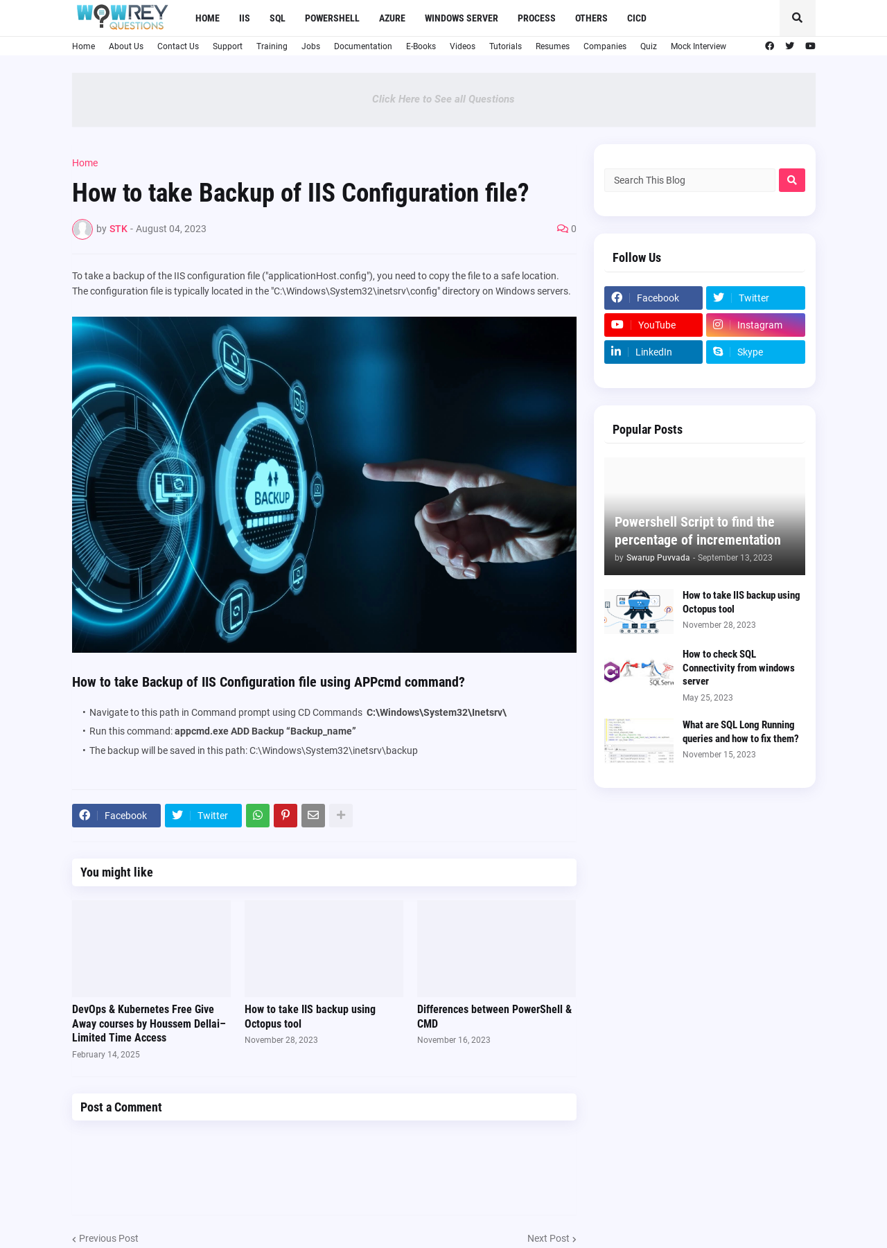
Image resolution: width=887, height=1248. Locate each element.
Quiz (648, 46)
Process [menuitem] (537, 18)
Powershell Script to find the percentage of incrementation (698, 530)
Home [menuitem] (207, 18)
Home (83, 46)
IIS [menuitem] (244, 18)
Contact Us (178, 46)
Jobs (310, 46)
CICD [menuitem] (637, 18)
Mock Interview (698, 46)
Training (272, 46)
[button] (798, 18)
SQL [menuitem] (278, 18)
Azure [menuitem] (392, 18)
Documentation (363, 46)
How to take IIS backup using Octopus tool (310, 1016)
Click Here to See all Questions (443, 99)
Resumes (553, 46)
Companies (604, 46)
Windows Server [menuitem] (461, 18)
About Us (126, 46)
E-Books (421, 46)
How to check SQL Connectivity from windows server (739, 667)
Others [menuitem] (591, 18)
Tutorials (505, 46)
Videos (462, 46)
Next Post (548, 1238)
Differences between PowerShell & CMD (494, 1016)
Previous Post (109, 1238)
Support (228, 46)
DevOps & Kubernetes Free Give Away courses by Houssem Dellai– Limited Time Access (149, 1024)
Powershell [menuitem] (332, 18)
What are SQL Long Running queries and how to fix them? (741, 732)
